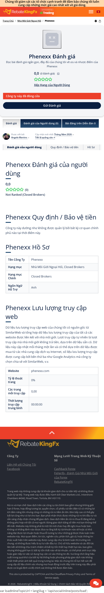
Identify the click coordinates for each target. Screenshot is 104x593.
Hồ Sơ (91, 147)
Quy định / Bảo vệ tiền (64, 147)
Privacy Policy (73, 574)
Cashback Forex (64, 469)
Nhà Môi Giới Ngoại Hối (29, 20)
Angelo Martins (20, 137)
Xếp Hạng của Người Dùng (52, 85)
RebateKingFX (63, 482)
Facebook (13, 469)
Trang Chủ (8, 20)
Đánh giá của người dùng (24, 147)
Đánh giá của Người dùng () (41, 123)
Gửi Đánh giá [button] (52, 105)
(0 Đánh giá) (50, 73)
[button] (98, 12)
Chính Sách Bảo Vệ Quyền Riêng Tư (77, 584)
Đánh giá (11, 123)
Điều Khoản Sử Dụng (45, 584)
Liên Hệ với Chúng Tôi (21, 465)
